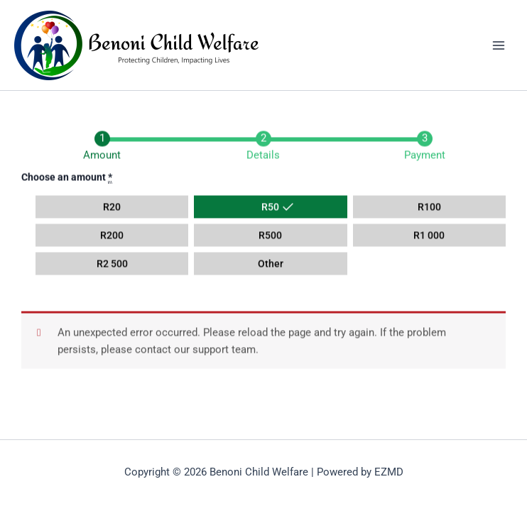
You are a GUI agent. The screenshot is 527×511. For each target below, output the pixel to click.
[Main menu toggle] (498, 45)
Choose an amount (66, 178)
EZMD (388, 472)
